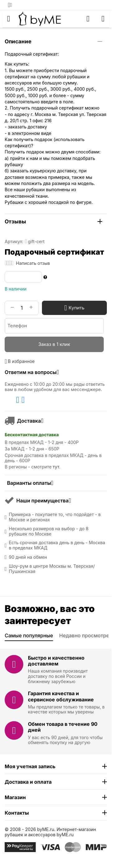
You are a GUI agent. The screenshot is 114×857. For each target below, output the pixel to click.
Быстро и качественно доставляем (56, 661)
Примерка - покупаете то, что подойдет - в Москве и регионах (55, 517)
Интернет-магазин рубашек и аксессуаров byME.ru (50, 832)
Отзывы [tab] (53, 221)
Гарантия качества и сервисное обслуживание (61, 696)
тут (56, 466)
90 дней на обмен (28, 557)
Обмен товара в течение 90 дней (63, 727)
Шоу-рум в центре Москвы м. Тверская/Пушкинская (52, 569)
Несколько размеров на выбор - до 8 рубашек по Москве (49, 531)
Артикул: (14, 241)
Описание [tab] (53, 41)
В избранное (20, 361)
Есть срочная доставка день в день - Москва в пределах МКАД (57, 545)
